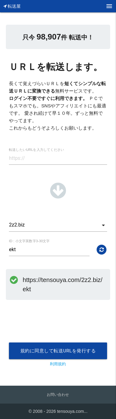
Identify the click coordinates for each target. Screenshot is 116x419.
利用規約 (58, 364)
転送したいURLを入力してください (36, 150)
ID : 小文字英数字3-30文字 (29, 241)
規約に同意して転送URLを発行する (58, 351)
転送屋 (12, 6)
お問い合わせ (58, 394)
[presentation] (55, 327)
